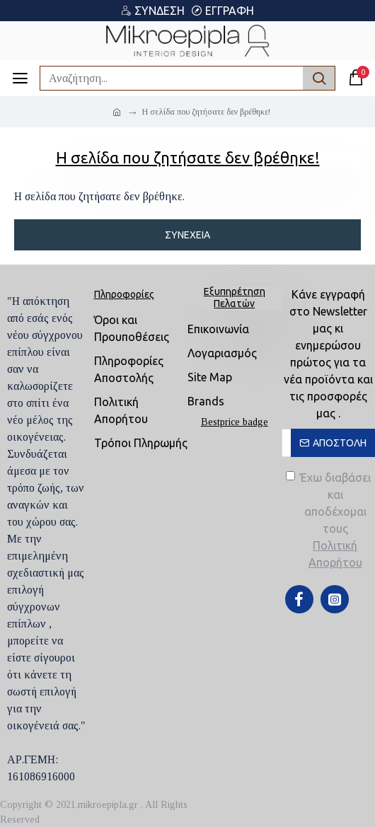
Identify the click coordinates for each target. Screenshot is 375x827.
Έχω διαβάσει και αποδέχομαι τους (330, 521)
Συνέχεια (187, 235)
